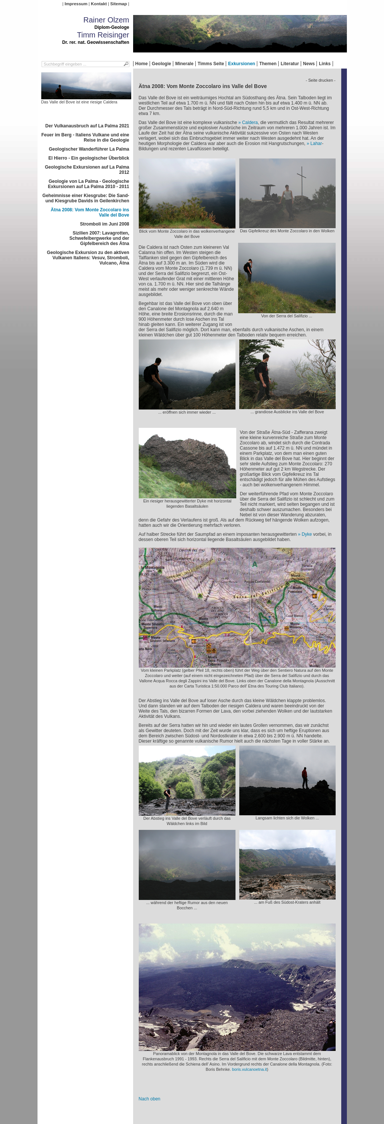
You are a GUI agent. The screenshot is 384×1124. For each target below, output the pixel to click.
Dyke (307, 534)
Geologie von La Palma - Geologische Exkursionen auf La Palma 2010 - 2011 (88, 184)
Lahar (316, 143)
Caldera (250, 122)
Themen (267, 63)
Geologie (161, 63)
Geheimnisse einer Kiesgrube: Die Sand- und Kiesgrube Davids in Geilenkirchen (85, 198)
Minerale (184, 63)
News (309, 63)
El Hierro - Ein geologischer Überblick (88, 158)
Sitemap (118, 3)
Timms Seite (211, 63)
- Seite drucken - (320, 80)
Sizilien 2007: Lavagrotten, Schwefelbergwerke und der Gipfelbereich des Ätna (99, 238)
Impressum (75, 3)
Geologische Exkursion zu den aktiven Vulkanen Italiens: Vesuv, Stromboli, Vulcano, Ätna (88, 258)
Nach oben (149, 1099)
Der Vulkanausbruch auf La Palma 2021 (87, 126)
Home (141, 63)
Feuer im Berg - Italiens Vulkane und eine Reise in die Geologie (85, 137)
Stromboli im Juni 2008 (104, 224)
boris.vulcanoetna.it (249, 1069)
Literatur (289, 63)
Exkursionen (241, 63)
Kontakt (98, 3)
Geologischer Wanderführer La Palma (89, 149)
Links (324, 63)
